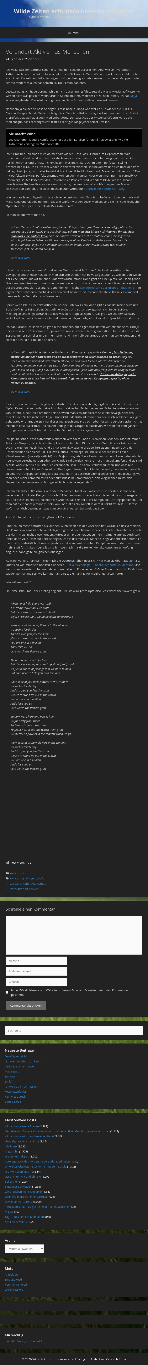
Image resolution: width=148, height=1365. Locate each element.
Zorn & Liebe (13, 1101)
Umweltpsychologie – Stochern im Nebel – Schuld (35, 1166)
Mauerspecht (13, 1071)
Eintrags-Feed (13, 1279)
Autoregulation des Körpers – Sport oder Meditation (37, 1161)
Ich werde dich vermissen (21, 1086)
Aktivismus (17, 873)
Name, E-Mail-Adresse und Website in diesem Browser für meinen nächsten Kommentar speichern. (69, 992)
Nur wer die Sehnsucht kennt (23, 1061)
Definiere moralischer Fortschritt (25, 1196)
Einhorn (10, 1076)
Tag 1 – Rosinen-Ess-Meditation (24, 1217)
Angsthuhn (11, 1151)
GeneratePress (116, 1359)
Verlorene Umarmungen (20, 1066)
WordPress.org (14, 1289)
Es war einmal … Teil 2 (18, 1201)
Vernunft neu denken (24, 889)
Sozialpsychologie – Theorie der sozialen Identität (100, 565)
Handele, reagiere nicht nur (22, 1141)
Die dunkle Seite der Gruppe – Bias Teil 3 (107, 287)
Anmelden (11, 1274)
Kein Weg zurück (15, 1096)
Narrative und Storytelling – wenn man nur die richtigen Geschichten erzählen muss (57, 1131)
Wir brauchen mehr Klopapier (23, 1191)
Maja (133, 96)
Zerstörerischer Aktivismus (28, 883)
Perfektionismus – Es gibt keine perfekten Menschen (37, 1207)
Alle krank (11, 1146)
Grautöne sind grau (17, 1156)
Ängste (9, 1212)
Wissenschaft (35, 878)
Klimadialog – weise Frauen (22, 1126)
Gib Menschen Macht (18, 1171)
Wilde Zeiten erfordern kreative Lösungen (74, 11)
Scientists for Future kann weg (104, 189)
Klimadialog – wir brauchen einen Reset (29, 1136)
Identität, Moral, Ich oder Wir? (23, 1341)
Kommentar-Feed (16, 1284)
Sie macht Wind (20, 257)
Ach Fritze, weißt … (16, 1222)
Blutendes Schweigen (18, 1186)
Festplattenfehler (15, 1091)
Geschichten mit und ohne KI (23, 1176)
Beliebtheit (11, 1181)
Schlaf (8, 1081)
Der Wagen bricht (16, 1056)
